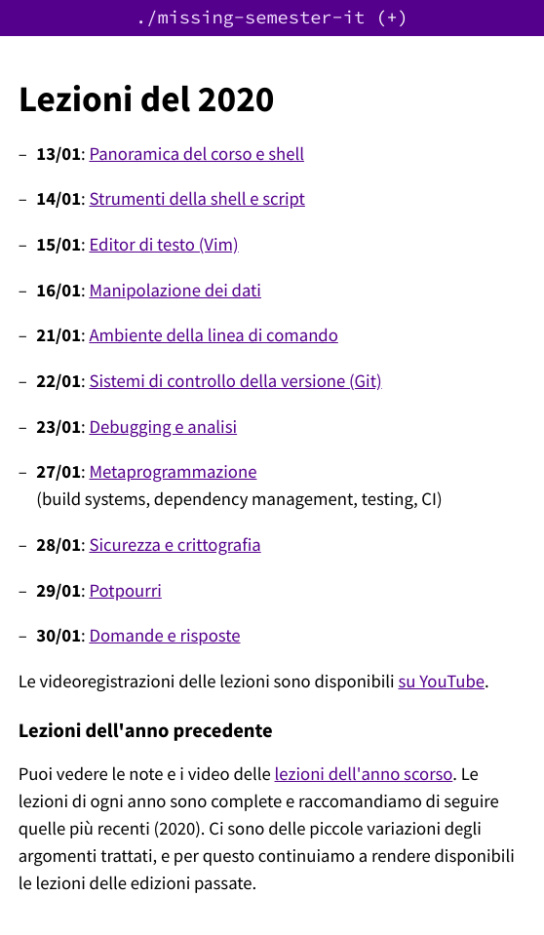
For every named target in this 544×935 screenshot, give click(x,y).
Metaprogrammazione (172, 472)
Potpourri (125, 591)
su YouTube (441, 682)
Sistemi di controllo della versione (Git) (235, 381)
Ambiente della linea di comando (213, 336)
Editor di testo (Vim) (163, 245)
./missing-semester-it (250, 18)
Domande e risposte (164, 636)
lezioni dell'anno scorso (364, 774)
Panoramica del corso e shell (196, 154)
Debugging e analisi (163, 427)
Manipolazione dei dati (175, 291)
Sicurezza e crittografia (174, 545)
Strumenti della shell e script (196, 199)
